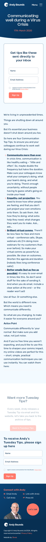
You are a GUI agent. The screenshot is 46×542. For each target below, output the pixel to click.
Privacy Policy (24, 89)
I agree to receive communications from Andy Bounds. (23, 88)
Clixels (14, 537)
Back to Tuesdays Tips (23, 431)
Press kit (28, 497)
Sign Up (15, 95)
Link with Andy (31, 493)
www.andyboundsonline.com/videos (23, 370)
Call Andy (9, 497)
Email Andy (10, 493)
